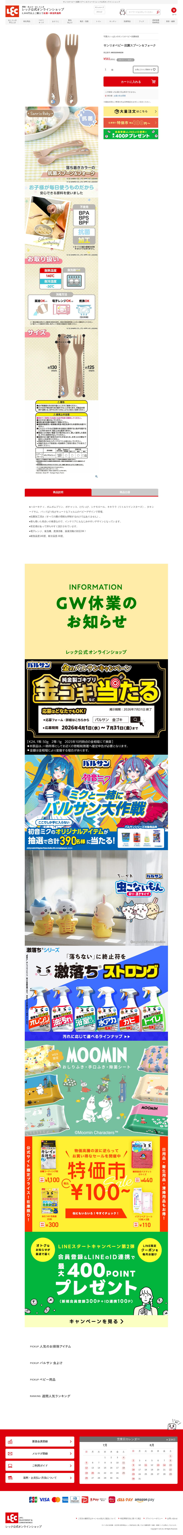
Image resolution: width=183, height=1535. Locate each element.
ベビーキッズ (41, 21)
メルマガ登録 (40, 1453)
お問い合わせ (172, 1519)
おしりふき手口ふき (12, 21)
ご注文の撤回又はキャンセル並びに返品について (97, 1519)
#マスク (99, 12)
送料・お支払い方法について (40, 1477)
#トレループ (99, 7)
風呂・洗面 (84, 21)
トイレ (98, 21)
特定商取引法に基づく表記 (130, 1519)
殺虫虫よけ (69, 21)
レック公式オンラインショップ (23, 1526)
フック (141, 21)
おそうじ (55, 21)
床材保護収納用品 (155, 21)
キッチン (112, 21)
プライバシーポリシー (154, 1519)
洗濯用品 (127, 21)
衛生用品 (26, 21)
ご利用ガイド (40, 1465)
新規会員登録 (40, 1441)
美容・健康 (170, 21)
